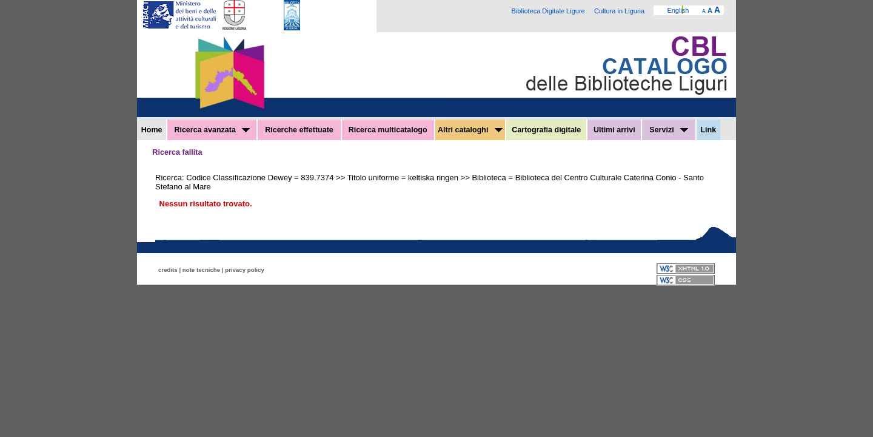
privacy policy (244, 269)
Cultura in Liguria (619, 11)
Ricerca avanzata (212, 130)
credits (168, 269)
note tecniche (201, 269)
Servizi (668, 130)
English (678, 10)
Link (708, 130)
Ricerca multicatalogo (388, 130)
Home (151, 130)
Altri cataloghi (470, 130)
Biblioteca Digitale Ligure (548, 11)
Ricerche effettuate (299, 130)
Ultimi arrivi (614, 130)
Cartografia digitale (546, 130)
